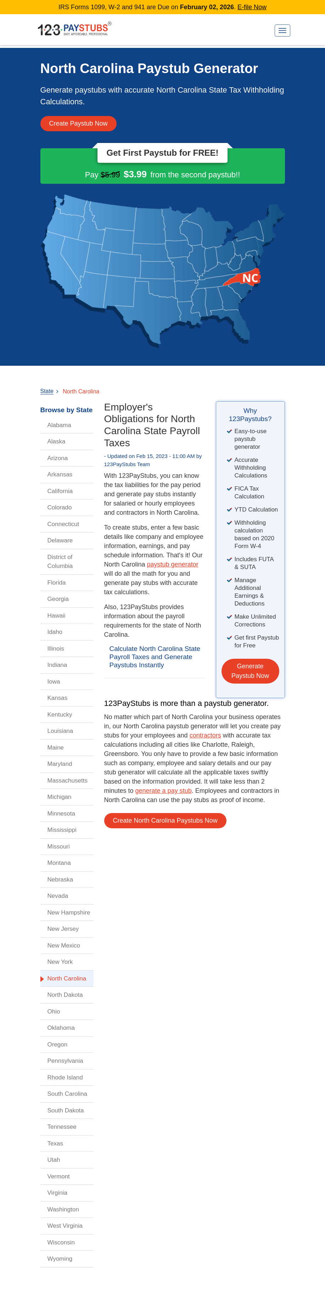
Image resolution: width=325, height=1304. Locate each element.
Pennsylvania (65, 1060)
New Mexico (63, 945)
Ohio (53, 1011)
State (47, 391)
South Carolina (67, 1093)
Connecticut (63, 524)
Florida (56, 582)
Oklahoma (61, 1027)
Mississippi (62, 830)
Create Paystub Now (78, 123)
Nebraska (60, 879)
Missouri (58, 846)
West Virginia (65, 1225)
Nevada (57, 896)
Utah (53, 1159)
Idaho (55, 632)
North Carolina (81, 391)
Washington (63, 1209)
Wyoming (60, 1258)
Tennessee (62, 1126)
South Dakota (65, 1110)
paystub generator (172, 564)
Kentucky (59, 714)
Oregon (57, 1044)
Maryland (59, 764)
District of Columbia (60, 562)
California (60, 491)
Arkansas (60, 474)
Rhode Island (65, 1077)
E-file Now (252, 7)
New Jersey (63, 928)
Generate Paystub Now (250, 671)
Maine (55, 747)
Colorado (59, 507)
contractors (205, 735)
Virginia (57, 1192)
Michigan (59, 797)
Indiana (57, 665)
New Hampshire (68, 912)
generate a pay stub (163, 790)
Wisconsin (61, 1242)
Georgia (58, 599)
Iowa (53, 681)
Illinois (55, 648)
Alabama (59, 425)
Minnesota (61, 813)
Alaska (56, 441)
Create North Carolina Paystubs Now (165, 820)
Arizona (57, 458)
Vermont (58, 1176)
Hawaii (56, 615)
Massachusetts (67, 780)
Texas (55, 1143)
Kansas (57, 698)
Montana (59, 863)
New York (60, 961)
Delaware (60, 540)
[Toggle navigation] (282, 30)
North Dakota (65, 994)
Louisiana (60, 731)
